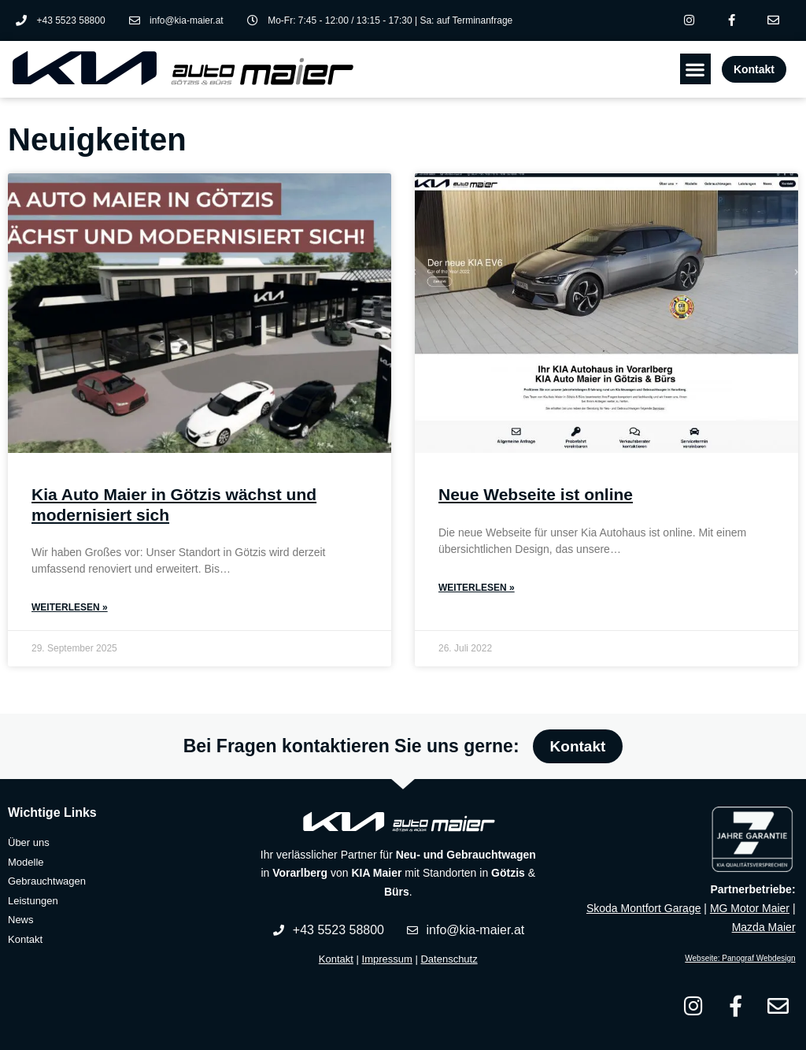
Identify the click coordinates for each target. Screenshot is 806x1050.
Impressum (387, 959)
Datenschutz (448, 959)
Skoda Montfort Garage (643, 908)
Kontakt (336, 959)
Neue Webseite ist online (535, 495)
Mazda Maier (764, 927)
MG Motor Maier (749, 908)
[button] (695, 69)
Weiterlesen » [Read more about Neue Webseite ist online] (476, 587)
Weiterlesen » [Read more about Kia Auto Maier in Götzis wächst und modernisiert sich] (69, 607)
